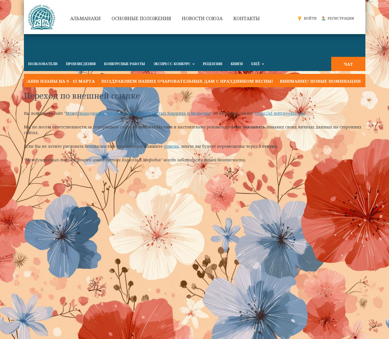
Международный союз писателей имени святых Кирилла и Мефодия (138, 113)
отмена (171, 146)
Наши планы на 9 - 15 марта (59, 81)
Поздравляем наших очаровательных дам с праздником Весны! (187, 81)
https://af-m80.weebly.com (280, 113)
